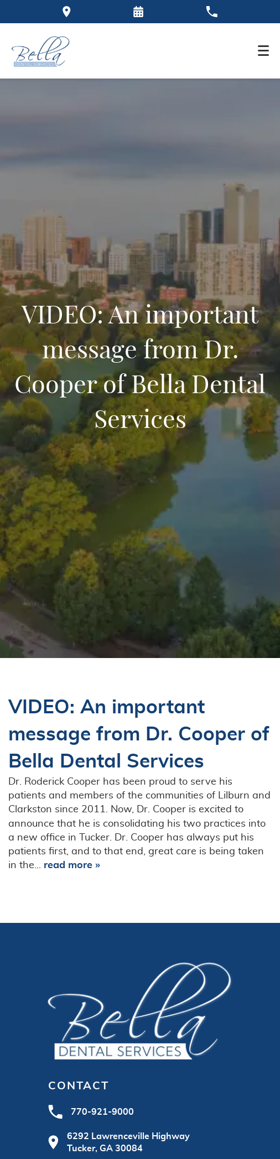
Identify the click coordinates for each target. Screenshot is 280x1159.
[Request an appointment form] (138, 11)
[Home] (40, 51)
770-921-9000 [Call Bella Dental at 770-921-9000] (91, 1112)
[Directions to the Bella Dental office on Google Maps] (67, 11)
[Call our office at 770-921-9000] (211, 11)
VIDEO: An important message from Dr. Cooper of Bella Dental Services (138, 734)
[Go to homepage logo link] (140, 1009)
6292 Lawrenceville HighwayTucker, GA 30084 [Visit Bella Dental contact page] (119, 1142)
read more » (72, 865)
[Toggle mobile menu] (263, 50)
